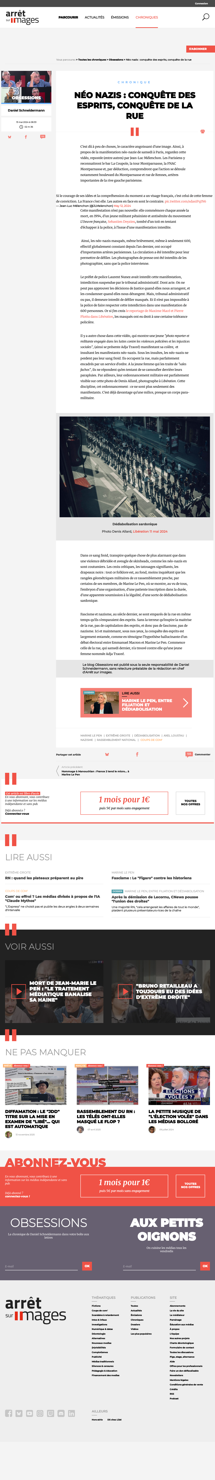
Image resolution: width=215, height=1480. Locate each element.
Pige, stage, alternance (182, 1394)
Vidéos (134, 1367)
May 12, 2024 (122, 244)
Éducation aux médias (182, 1362)
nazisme (86, 778)
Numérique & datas (102, 1367)
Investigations (99, 1362)
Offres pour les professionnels (186, 1404)
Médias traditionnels (103, 1399)
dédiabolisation (147, 773)
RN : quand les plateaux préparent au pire (44, 916)
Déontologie (98, 1371)
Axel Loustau (174, 773)
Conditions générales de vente (186, 1422)
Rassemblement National (116, 778)
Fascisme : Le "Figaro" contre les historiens (151, 916)
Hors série (97, 1457)
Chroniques (147, 17)
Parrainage (176, 1357)
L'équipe (174, 1371)
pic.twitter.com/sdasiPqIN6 (185, 239)
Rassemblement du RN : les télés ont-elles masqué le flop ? (106, 1154)
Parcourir (68, 17)
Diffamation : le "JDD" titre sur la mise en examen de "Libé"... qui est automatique (32, 1157)
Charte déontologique (182, 1381)
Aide (172, 1399)
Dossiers (135, 1362)
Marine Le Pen (91, 773)
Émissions (120, 17)
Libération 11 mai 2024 (150, 569)
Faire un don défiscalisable (184, 1408)
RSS (172, 1432)
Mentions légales (179, 1418)
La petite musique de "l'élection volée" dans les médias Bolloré (178, 1154)
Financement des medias (105, 1413)
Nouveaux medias (101, 1381)
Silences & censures (102, 1404)
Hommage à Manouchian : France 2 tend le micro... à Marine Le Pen (95, 811)
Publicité (97, 1394)
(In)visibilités (99, 1385)
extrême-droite (118, 773)
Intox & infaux (99, 1357)
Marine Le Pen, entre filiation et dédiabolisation (164, 929)
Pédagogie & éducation (104, 1408)
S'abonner (198, 49)
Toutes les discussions (181, 1390)
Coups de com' (151, 778)
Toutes (134, 1344)
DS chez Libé (114, 1457)
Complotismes (100, 1390)
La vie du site (177, 1348)
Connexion (201, 3)
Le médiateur (177, 1353)
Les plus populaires (141, 1371)
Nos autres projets (179, 1376)
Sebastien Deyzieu (121, 260)
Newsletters (176, 1413)
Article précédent (72, 805)
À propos (174, 1367)
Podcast (174, 1436)
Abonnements (177, 1344)
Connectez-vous (17, 851)
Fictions (96, 1344)
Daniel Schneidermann (26, 148)
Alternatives (98, 1376)
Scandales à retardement (105, 1353)
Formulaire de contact (182, 1385)
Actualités (94, 17)
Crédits (174, 1427)
